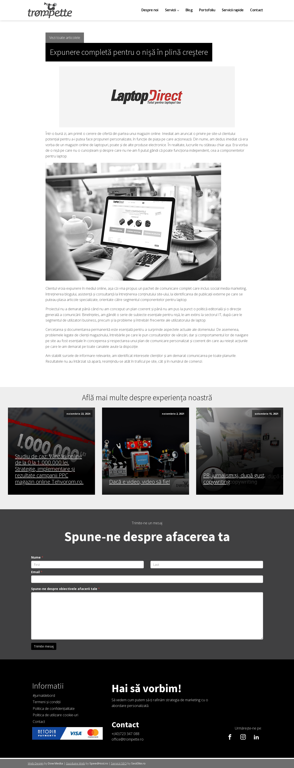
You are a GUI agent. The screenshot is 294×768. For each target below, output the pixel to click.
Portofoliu (207, 10)
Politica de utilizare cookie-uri (55, 714)
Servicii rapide (233, 10)
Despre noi (149, 10)
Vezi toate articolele (64, 37)
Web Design (36, 763)
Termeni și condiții (47, 701)
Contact (256, 10)
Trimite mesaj (44, 740)
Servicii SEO (119, 763)
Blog (189, 10)
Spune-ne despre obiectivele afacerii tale (65, 682)
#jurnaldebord (44, 695)
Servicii (170, 10)
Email (36, 665)
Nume (37, 651)
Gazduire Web (75, 763)
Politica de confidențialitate (54, 708)
